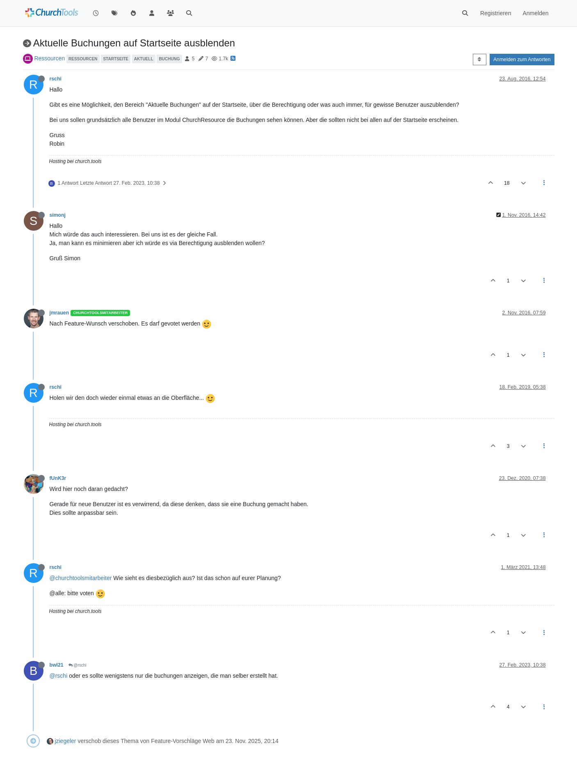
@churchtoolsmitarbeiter (81, 578)
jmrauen (59, 313)
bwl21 (57, 665)
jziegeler (65, 741)
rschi (56, 79)
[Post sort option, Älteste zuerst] (479, 59)
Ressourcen (49, 58)
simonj (58, 215)
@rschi (77, 665)
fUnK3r (58, 478)
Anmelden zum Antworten (522, 59)
